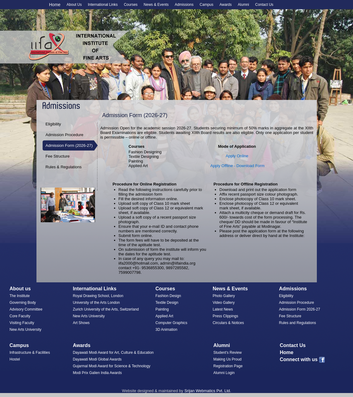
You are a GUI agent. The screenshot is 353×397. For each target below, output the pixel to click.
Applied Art (164, 316)
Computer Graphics (171, 323)
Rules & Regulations (64, 167)
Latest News (223, 309)
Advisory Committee (25, 309)
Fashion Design (168, 296)
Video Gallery (224, 302)
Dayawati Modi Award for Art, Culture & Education (113, 352)
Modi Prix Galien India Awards (97, 373)
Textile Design (166, 302)
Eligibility (53, 124)
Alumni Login (223, 373)
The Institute (19, 296)
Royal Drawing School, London (98, 296)
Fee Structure (58, 156)
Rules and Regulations (297, 323)
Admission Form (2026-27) (69, 145)
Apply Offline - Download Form (237, 165)
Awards (82, 345)
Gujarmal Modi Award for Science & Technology (111, 366)
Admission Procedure (65, 134)
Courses (165, 288)
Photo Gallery (224, 296)
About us (20, 288)
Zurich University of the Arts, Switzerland (106, 309)
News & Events (230, 288)
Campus (19, 345)
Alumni (221, 345)
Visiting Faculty (21, 323)
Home (54, 4)
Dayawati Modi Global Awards (97, 359)
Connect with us (303, 359)
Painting (162, 309)
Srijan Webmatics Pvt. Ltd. (207, 390)
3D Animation (166, 329)
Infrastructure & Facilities (29, 352)
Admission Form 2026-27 (299, 309)
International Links (94, 288)
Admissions (293, 288)
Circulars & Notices (228, 323)
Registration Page (227, 366)
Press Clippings (225, 316)
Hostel (14, 359)
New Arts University (25, 329)
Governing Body (22, 302)
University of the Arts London (96, 302)
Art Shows (81, 323)
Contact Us (293, 345)
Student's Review (227, 352)
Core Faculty (19, 316)
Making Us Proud (227, 359)
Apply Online (237, 156)
